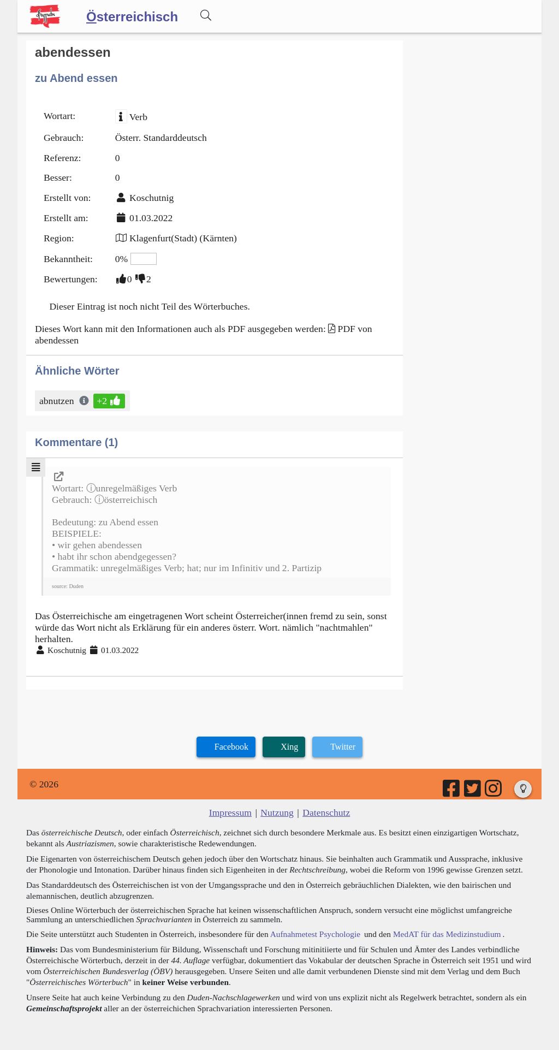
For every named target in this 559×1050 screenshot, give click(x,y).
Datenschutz (326, 812)
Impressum (230, 812)
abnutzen (57, 400)
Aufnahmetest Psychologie (315, 934)
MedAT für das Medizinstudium (447, 934)
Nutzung (277, 812)
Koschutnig (151, 197)
